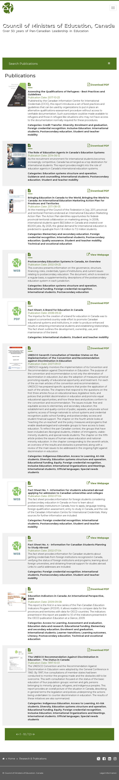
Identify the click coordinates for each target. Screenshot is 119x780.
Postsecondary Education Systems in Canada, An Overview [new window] (64, 261)
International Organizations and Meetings (79, 465)
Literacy (33, 635)
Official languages (68, 469)
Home (11, 758)
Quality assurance (53, 240)
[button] (17, 734)
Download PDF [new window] (98, 84)
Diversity (68, 125)
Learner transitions (68, 632)
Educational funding (40, 288)
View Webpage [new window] (98, 254)
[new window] (16, 94)
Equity (58, 462)
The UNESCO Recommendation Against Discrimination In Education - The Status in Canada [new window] (63, 658)
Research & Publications (32, 758)
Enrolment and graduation (91, 125)
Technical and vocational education (50, 243)
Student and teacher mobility (60, 179)
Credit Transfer (52, 125)
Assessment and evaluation (85, 622)
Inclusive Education (79, 128)
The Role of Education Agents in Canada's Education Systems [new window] (66, 152)
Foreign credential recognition (47, 128)
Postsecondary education (56, 131)
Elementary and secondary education (66, 234)
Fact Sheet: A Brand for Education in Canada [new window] (55, 309)
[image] (59, 39)
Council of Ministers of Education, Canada (24, 773)
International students (75, 176)
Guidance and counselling (44, 176)
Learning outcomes (94, 632)
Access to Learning (83, 456)
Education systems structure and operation (70, 173)
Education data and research (46, 626)
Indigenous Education (56, 456)
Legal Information (108, 773)
